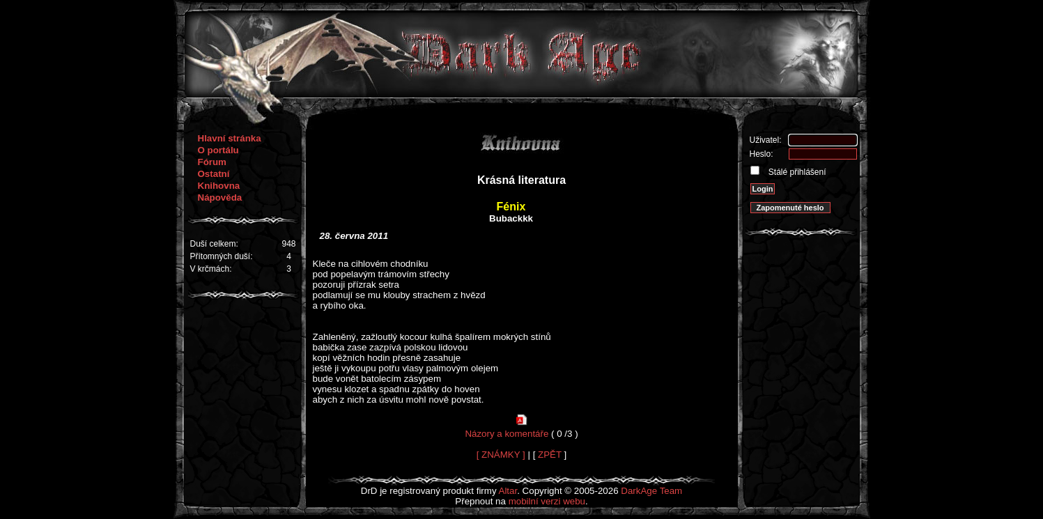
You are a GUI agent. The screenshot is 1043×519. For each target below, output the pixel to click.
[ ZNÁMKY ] (501, 454)
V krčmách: (211, 269)
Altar (508, 491)
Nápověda (220, 197)
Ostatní (214, 174)
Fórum (212, 162)
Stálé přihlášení (796, 172)
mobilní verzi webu (547, 501)
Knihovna (219, 185)
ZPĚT (550, 454)
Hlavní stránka (229, 138)
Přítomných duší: (221, 256)
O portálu (218, 150)
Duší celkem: (214, 244)
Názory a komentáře (506, 433)
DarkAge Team (651, 491)
